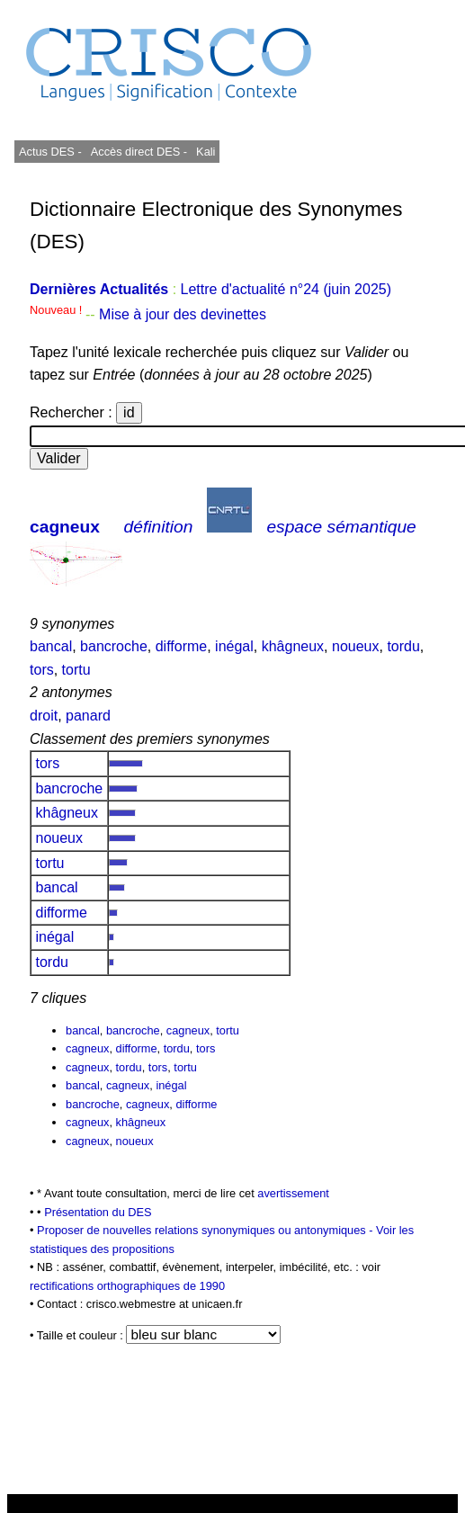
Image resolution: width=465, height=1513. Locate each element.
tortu (76, 669)
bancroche (114, 646)
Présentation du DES (98, 1212)
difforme (182, 646)
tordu (403, 646)
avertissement (293, 1193)
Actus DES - (50, 151)
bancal (51, 646)
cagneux (65, 526)
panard (88, 715)
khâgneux (293, 646)
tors (42, 669)
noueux (356, 646)
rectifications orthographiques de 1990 (127, 1286)
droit (44, 715)
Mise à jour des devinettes (182, 314)
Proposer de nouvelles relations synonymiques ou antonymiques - (206, 1230)
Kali (205, 151)
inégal (234, 646)
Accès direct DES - (139, 151)
